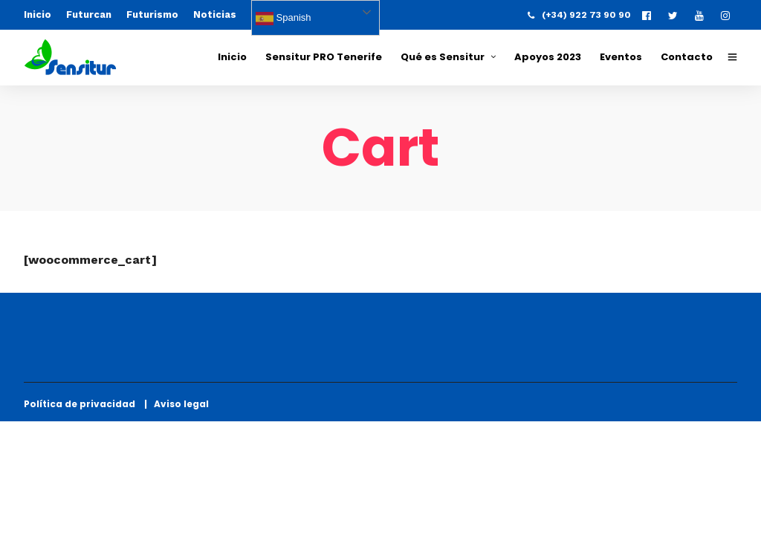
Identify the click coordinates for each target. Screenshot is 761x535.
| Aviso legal (176, 404)
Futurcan (88, 14)
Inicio (37, 14)
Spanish (283, 18)
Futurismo (152, 14)
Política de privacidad (83, 404)
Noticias (214, 14)
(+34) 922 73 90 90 (579, 15)
